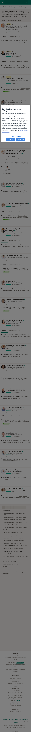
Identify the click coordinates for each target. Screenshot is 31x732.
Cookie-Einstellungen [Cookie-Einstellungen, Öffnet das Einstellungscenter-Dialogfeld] (15, 136)
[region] (15, 123)
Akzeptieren (21, 139)
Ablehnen (10, 139)
